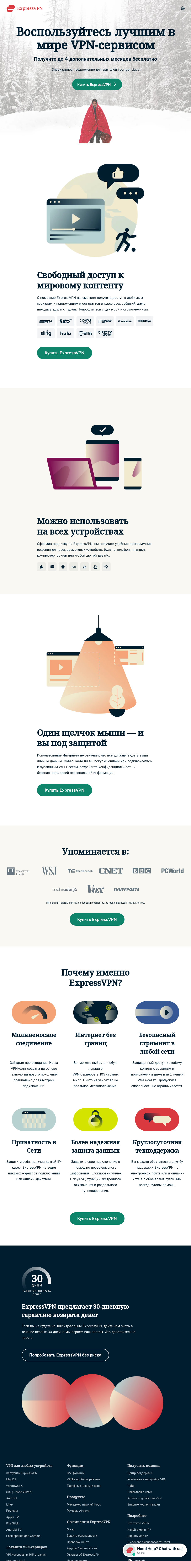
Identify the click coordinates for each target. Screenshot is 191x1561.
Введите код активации (143, 1505)
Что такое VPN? (138, 1524)
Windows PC (14, 1486)
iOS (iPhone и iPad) (19, 1492)
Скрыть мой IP (137, 1536)
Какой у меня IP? (139, 1530)
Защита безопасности (82, 1536)
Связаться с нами (139, 1492)
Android (11, 1499)
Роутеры (12, 1511)
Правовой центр (78, 1542)
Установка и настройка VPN (146, 1480)
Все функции (75, 1474)
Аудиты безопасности (82, 1549)
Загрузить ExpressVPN (21, 1474)
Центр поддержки (139, 1474)
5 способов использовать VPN (148, 1543)
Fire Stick (12, 1524)
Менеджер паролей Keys (84, 1505)
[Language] (183, 8)
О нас (71, 1530)
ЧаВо (130, 1486)
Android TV (13, 1530)
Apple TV (12, 1517)
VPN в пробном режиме (83, 1480)
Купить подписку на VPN (144, 1499)
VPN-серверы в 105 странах (26, 1555)
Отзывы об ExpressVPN (83, 1555)
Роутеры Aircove (78, 1511)
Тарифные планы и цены (84, 1486)
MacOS (11, 1480)
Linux (10, 1505)
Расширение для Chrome (23, 1536)
